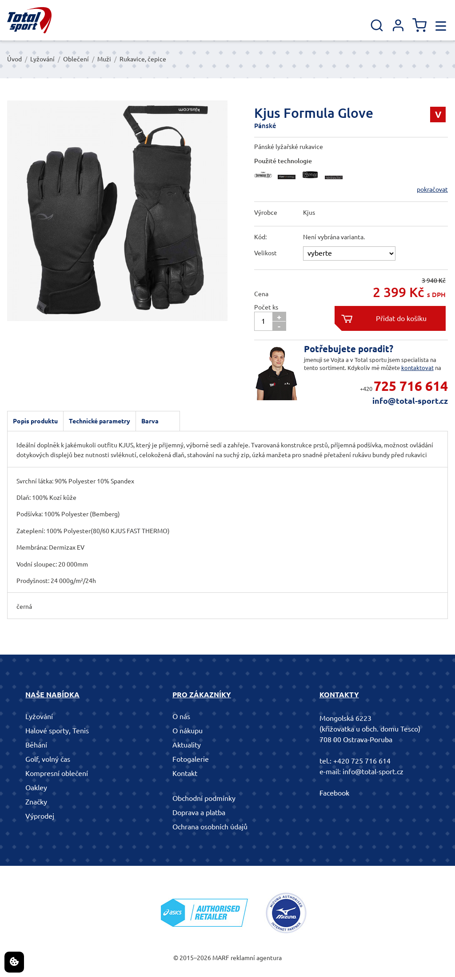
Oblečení (76, 59)
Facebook (334, 793)
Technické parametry (99, 421)
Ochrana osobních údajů (209, 827)
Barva (150, 421)
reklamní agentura (256, 957)
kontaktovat (417, 368)
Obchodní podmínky (203, 798)
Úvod (14, 59)
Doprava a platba (198, 812)
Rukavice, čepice (143, 59)
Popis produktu (35, 421)
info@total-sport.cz (410, 400)
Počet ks (266, 307)
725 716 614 (411, 386)
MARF (220, 957)
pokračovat (432, 189)
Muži (104, 59)
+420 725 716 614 (362, 761)
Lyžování (42, 59)
